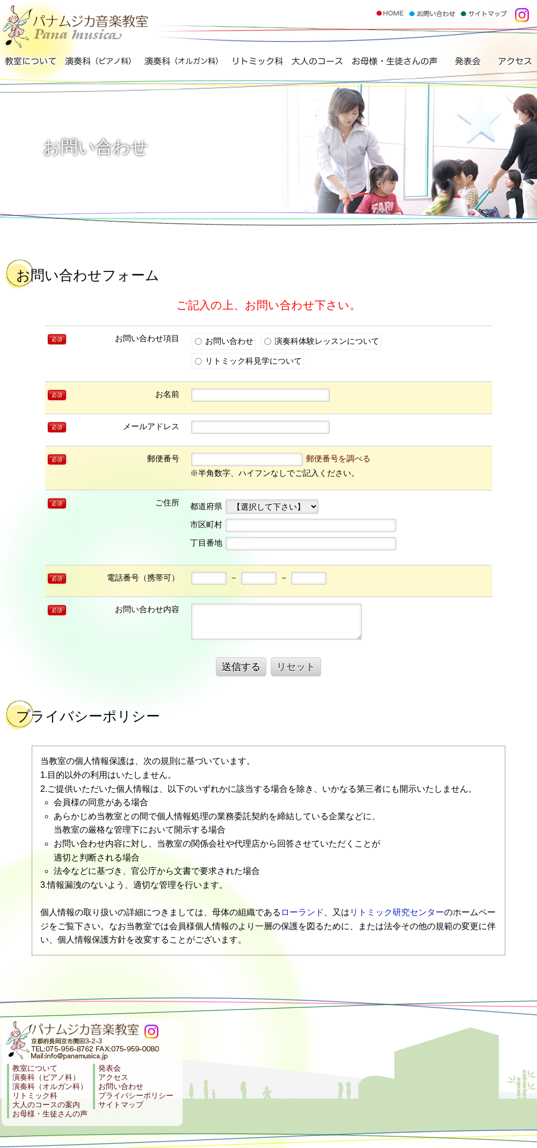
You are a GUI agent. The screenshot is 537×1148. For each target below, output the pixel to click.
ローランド (302, 912)
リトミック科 (256, 64)
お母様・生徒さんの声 (393, 64)
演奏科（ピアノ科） (99, 64)
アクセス (513, 64)
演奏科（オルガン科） (180, 64)
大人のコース (316, 64)
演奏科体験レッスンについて (321, 340)
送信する (241, 666)
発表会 (466, 64)
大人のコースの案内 (46, 1105)
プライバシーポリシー (135, 1096)
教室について (31, 64)
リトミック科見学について (248, 360)
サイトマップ (120, 1105)
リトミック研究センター (397, 912)
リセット (296, 666)
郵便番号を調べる (338, 458)
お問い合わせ (224, 340)
